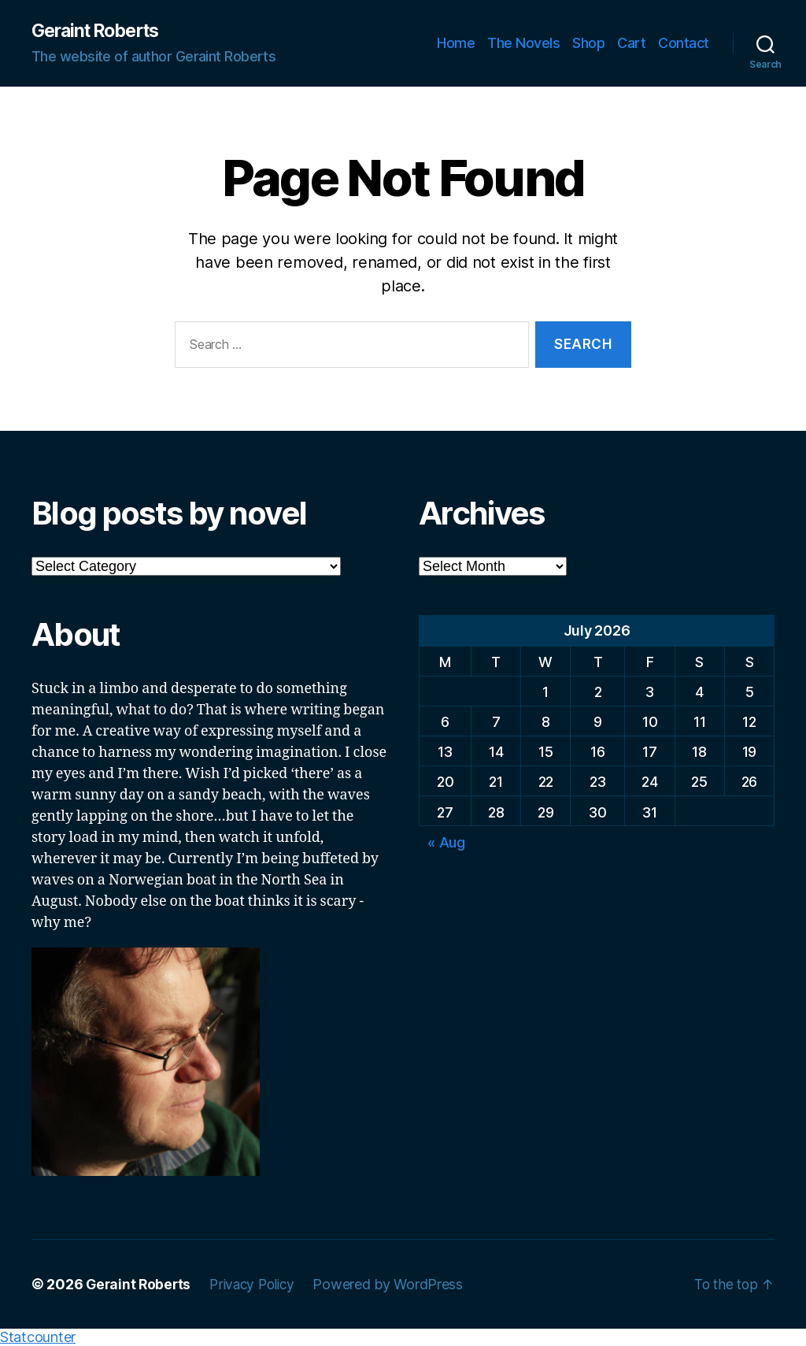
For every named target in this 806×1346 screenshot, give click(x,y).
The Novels (523, 43)
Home (456, 43)
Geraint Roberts (100, 31)
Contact (683, 43)
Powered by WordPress (396, 1285)
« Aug (446, 843)
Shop (588, 43)
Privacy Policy (257, 1285)
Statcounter (38, 1337)
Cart (631, 43)
